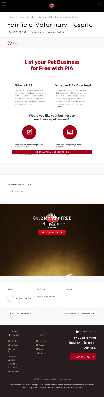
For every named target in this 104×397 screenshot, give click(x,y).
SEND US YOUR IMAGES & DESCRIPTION (52, 152)
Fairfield (30, 17)
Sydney (20, 17)
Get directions (16, 191)
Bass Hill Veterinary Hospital (23, 313)
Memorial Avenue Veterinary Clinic (78, 313)
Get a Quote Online (52, 232)
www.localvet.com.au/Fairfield (49, 32)
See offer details (52, 228)
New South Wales (70, 17)
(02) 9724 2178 (19, 32)
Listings (11, 17)
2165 (38, 17)
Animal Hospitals (51, 17)
